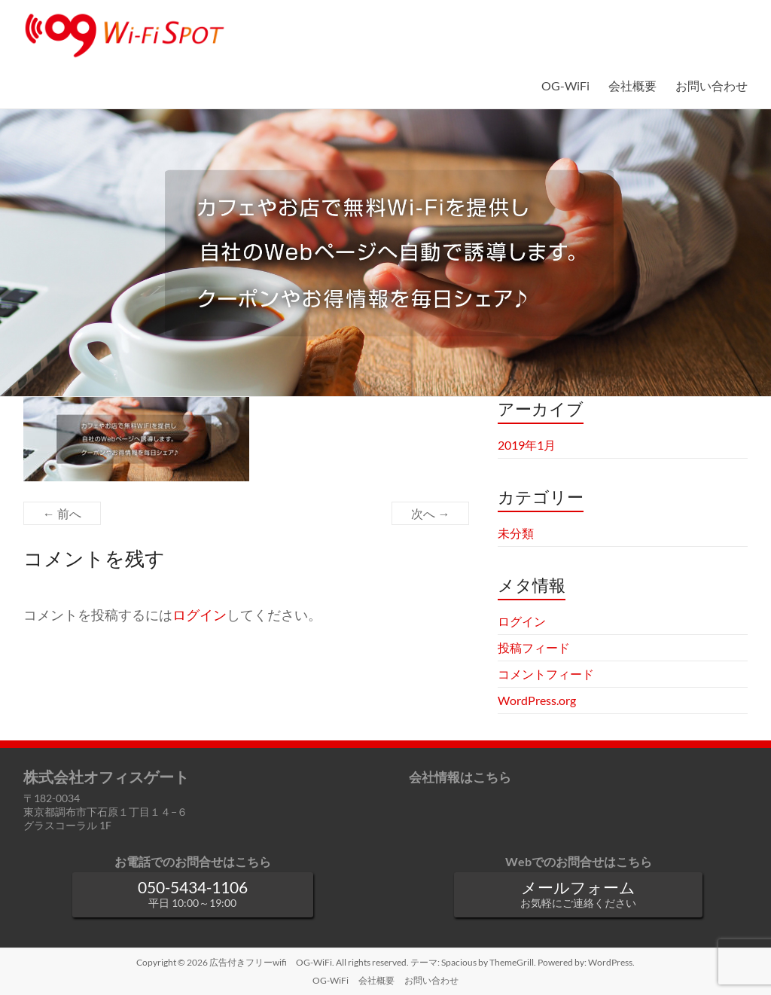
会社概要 (632, 85)
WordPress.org (537, 700)
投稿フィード (534, 647)
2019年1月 (527, 445)
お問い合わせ (711, 85)
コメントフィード (546, 674)
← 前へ (62, 513)
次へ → (430, 513)
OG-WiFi (565, 85)
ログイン (199, 615)
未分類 (516, 533)
